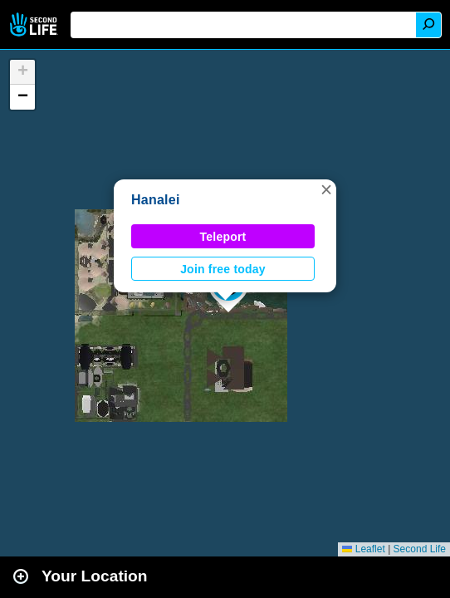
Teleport (223, 236)
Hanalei (155, 200)
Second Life (35, 24)
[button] (326, 189)
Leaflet (363, 549)
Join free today (223, 269)
